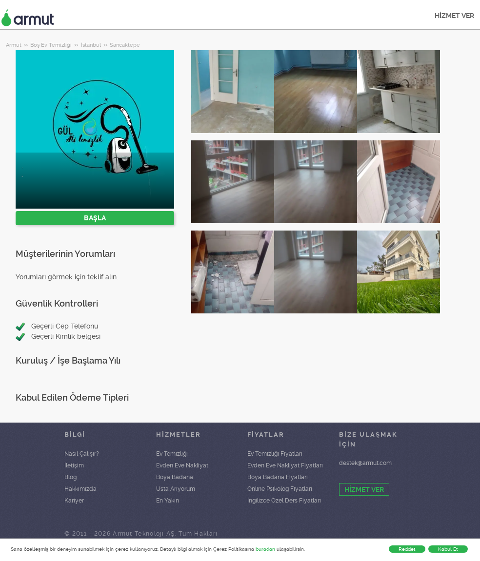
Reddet (407, 549)
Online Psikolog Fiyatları (279, 488)
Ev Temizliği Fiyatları (274, 453)
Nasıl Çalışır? (81, 453)
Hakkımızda (80, 488)
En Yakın (167, 500)
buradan (265, 549)
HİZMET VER (454, 15)
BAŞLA (95, 218)
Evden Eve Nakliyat (182, 465)
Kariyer (74, 500)
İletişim (74, 465)
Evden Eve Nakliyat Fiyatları (285, 465)
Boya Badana (174, 477)
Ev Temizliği (172, 453)
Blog (70, 477)
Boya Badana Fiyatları (277, 477)
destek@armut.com (365, 463)
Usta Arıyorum (175, 488)
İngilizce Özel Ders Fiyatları (284, 500)
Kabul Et (448, 549)
